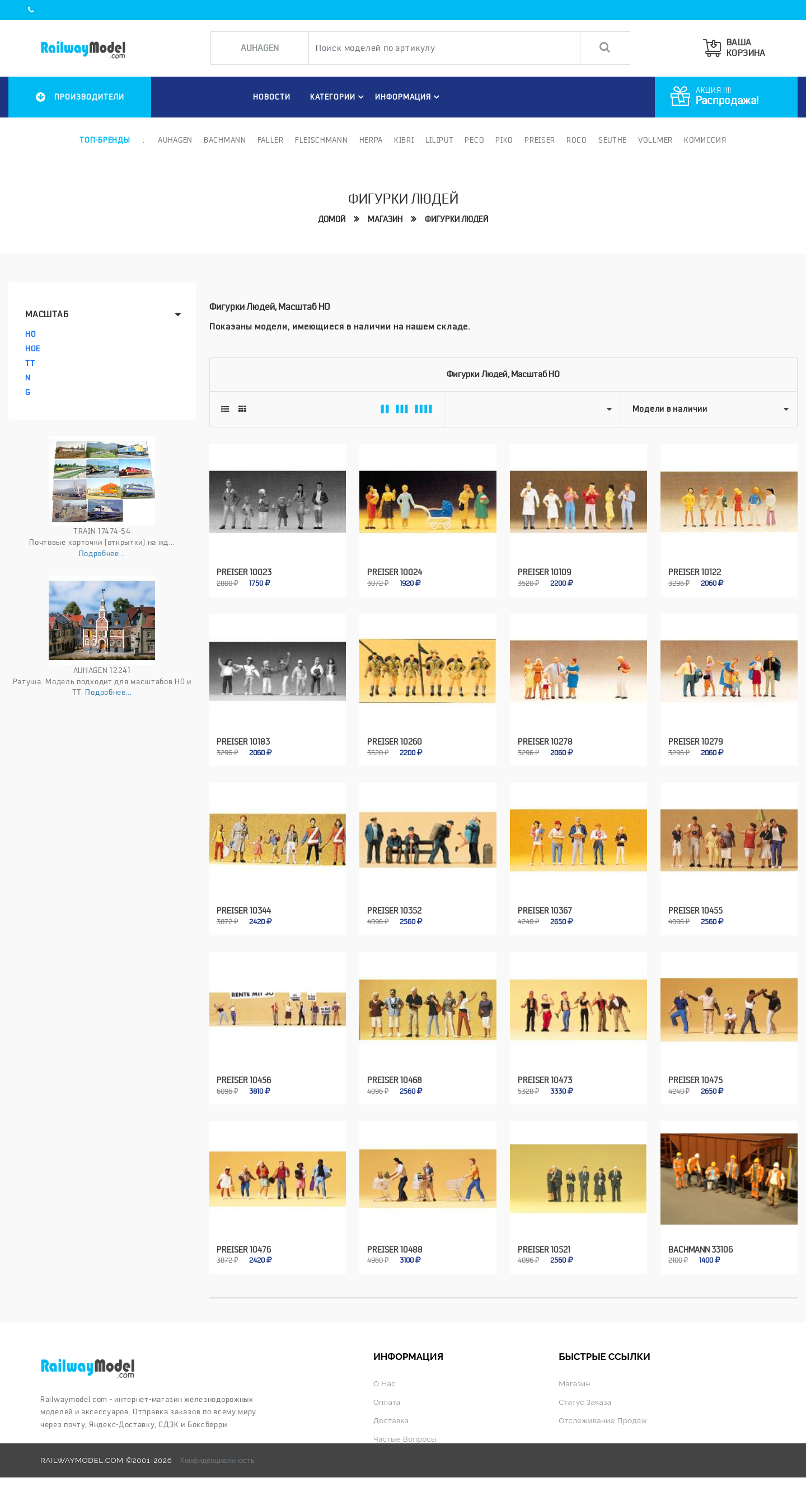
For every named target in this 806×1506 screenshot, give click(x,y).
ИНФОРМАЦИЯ (409, 96)
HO (30, 334)
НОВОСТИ (271, 96)
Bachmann (225, 139)
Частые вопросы (405, 1438)
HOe (32, 348)
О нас (384, 1383)
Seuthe (612, 139)
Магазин (385, 219)
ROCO (576, 139)
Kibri (404, 139)
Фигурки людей (456, 219)
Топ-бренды (104, 139)
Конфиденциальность (217, 1460)
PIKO (504, 139)
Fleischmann (321, 139)
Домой (331, 219)
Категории (338, 96)
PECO (474, 139)
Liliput (439, 139)
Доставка (391, 1420)
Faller (270, 139)
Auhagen (175, 139)
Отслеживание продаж (603, 1420)
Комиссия (705, 139)
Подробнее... (102, 553)
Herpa (371, 139)
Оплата (386, 1401)
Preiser (539, 139)
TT (30, 363)
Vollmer (655, 139)
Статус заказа (585, 1401)
